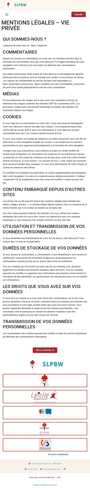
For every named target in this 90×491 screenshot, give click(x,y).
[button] (7, 14)
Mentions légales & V (41, 485)
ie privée (53, 485)
